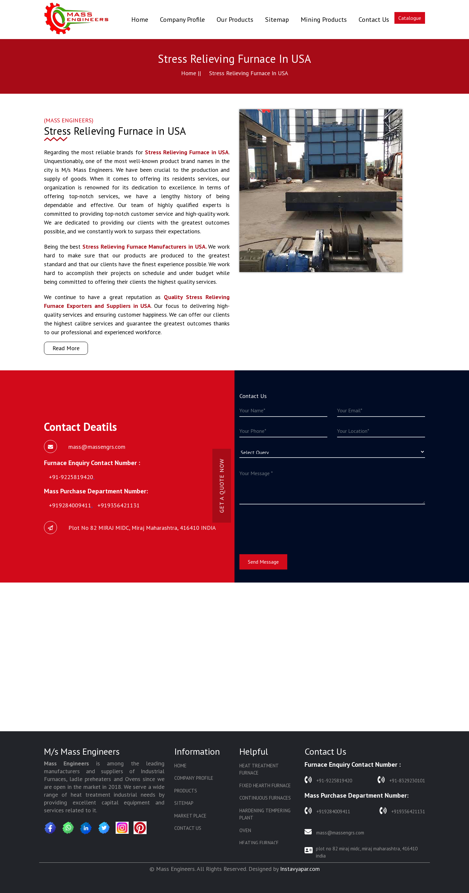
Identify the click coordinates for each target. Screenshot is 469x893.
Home (139, 19)
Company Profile (182, 19)
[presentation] (288, 525)
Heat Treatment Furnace (258, 769)
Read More (65, 348)
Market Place (190, 816)
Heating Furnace (259, 843)
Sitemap (277, 19)
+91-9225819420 (328, 780)
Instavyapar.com (300, 868)
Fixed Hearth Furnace (265, 785)
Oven (245, 830)
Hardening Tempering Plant (265, 814)
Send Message (263, 561)
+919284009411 (327, 810)
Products (185, 791)
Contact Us (374, 19)
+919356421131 (402, 810)
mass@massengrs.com (334, 832)
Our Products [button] (235, 19)
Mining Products (324, 19)
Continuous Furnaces (265, 798)
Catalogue (409, 18)
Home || (191, 73)
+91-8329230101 (401, 780)
